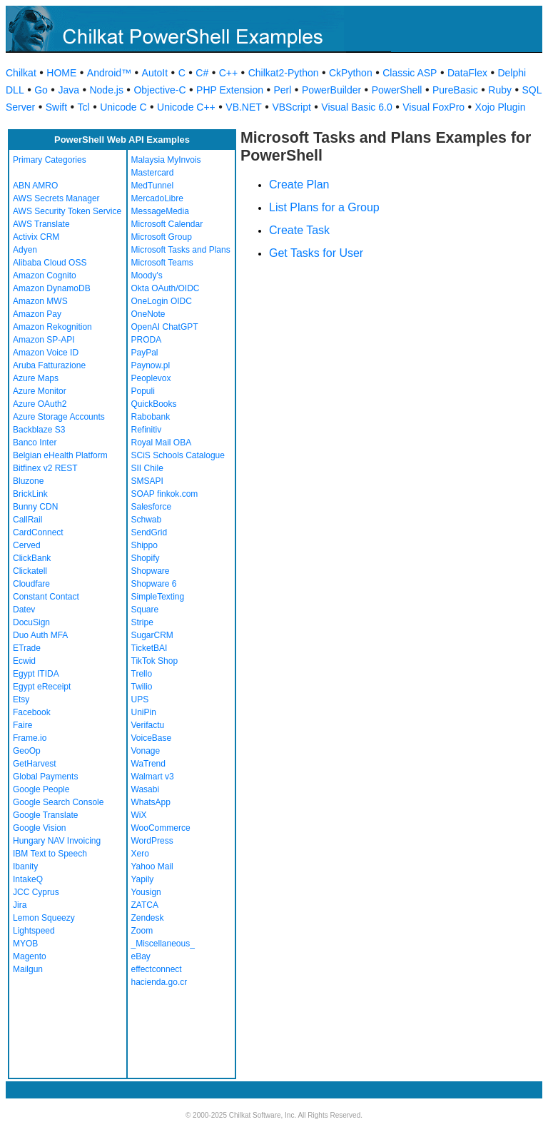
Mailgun (28, 969)
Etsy (21, 699)
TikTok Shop (154, 661)
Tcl (84, 107)
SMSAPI (147, 481)
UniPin (143, 712)
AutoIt (155, 73)
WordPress (152, 841)
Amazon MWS (40, 301)
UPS (140, 699)
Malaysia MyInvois (166, 160)
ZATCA (144, 905)
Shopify (145, 558)
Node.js (106, 90)
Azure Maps (36, 378)
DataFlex (467, 73)
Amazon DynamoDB (52, 288)
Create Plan (299, 184)
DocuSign (31, 622)
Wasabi (145, 789)
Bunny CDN (35, 507)
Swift (56, 107)
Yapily (142, 879)
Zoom (142, 931)
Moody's (147, 276)
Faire (22, 725)
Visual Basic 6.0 (356, 107)
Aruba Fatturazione (49, 365)
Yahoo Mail (152, 866)
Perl (282, 90)
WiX (139, 815)
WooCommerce (161, 828)
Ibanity (25, 866)
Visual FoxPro (433, 107)
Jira (19, 905)
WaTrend (148, 764)
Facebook (32, 712)
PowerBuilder (331, 90)
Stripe (142, 622)
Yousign (146, 892)
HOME (61, 73)
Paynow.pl (151, 365)
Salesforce (151, 507)
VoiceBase (151, 738)
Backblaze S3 (39, 430)
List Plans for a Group (324, 207)
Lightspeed (34, 931)
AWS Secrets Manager (56, 198)
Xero (140, 854)
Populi (143, 391)
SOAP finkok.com (164, 494)
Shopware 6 (154, 584)
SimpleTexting (158, 597)
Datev (24, 610)
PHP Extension (229, 90)
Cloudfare (31, 584)
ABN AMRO (35, 186)
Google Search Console (58, 802)
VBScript (291, 107)
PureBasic (455, 90)
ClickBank (32, 558)
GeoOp (27, 751)
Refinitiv (146, 430)
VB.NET (243, 107)
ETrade (27, 648)
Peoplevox (151, 378)
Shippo (144, 545)
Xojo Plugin (500, 107)
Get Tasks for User (316, 253)
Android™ (109, 73)
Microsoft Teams (162, 263)
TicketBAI (149, 648)
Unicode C (123, 107)
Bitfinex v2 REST (45, 468)
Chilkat (21, 73)
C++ (228, 73)
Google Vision (39, 828)
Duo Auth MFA (40, 635)
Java (68, 90)
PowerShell (397, 90)
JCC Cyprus (36, 892)
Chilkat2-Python (283, 73)
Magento (29, 956)
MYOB (25, 944)
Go (41, 90)
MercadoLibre (157, 198)
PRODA (146, 340)
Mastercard (152, 173)
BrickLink (30, 494)
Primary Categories (49, 160)
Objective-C (159, 90)
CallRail (27, 520)
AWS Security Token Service (67, 211)
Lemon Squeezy (44, 918)
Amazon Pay (37, 314)
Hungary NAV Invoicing (57, 841)
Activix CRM (36, 237)
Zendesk (147, 918)
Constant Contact (46, 597)
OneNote (148, 314)
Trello (142, 674)
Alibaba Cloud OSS (49, 263)
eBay (141, 956)
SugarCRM (152, 635)
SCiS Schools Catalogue (178, 455)
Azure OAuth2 (39, 404)
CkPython (350, 73)
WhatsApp (151, 802)
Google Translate (45, 815)
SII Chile (147, 468)
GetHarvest (34, 764)
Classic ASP (409, 73)
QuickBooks (154, 404)
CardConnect (38, 532)
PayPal (144, 353)
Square (145, 610)
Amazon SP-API (44, 340)
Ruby (500, 90)
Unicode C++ (186, 107)
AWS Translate (41, 224)
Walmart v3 (152, 777)
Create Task (299, 230)
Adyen (25, 250)
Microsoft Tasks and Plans (180, 250)
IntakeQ (28, 879)
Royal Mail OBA (161, 443)
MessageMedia (160, 211)
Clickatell (30, 571)
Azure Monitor (39, 391)
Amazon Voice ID (45, 353)
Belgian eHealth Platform (60, 455)
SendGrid (149, 532)
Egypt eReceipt (42, 687)
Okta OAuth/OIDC (165, 288)
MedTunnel (152, 186)
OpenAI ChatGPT (164, 327)
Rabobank (151, 417)
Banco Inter (34, 443)
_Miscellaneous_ (163, 944)
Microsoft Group (161, 237)
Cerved (27, 545)
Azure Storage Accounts (59, 417)
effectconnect (156, 969)
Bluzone (28, 481)
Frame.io (29, 738)
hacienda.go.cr (159, 982)
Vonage (146, 751)
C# (202, 73)
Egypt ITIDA (36, 674)
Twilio (142, 687)
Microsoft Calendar (167, 224)
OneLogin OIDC (161, 301)
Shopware (150, 571)
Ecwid (24, 661)
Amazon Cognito (44, 276)
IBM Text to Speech (50, 854)
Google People (41, 789)
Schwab (146, 520)
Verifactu (148, 725)
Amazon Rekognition (52, 327)
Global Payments (45, 777)
